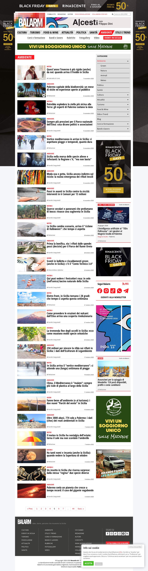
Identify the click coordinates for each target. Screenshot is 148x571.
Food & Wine (102, 109)
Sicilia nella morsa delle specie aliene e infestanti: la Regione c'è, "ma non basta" (69, 158)
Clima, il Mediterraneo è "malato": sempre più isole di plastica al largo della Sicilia (69, 384)
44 (73, 509)
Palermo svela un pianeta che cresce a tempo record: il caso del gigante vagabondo (70, 489)
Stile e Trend (102, 114)
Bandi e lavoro (56, 37)
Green (103, 65)
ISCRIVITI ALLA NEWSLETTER (113, 297)
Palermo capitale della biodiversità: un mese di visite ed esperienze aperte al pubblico (70, 88)
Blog (99, 119)
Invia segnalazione (83, 543)
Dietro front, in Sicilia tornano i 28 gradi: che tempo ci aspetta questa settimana (68, 297)
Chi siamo (79, 530)
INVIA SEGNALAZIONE (82, 14)
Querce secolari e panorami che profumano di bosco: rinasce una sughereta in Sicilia (70, 210)
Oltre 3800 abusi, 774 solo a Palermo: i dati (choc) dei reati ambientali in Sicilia (69, 419)
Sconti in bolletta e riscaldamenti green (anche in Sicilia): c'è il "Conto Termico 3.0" (70, 262)
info (120, 552)
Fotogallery (84, 37)
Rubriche (71, 37)
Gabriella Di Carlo (54, 78)
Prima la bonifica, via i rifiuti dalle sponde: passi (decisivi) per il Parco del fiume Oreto (69, 245)
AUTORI (70, 14)
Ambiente (101, 61)
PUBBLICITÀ (51, 14)
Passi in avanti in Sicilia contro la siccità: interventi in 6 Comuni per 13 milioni (68, 193)
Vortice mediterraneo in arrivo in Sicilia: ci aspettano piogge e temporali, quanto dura (69, 140)
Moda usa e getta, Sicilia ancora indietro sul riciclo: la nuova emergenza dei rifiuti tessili (70, 175)
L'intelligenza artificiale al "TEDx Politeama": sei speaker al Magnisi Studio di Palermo (113, 231)
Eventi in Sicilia (28, 533)
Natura (104, 70)
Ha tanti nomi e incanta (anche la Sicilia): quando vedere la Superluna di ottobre (69, 454)
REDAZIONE (62, 14)
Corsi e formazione (36, 37)
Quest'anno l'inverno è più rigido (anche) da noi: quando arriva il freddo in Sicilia (69, 71)
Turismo (100, 104)
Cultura (100, 95)
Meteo (103, 80)
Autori (78, 537)
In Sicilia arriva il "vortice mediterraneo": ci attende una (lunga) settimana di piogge (70, 367)
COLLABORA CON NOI (99, 14)
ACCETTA (88, 563)
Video (96, 37)
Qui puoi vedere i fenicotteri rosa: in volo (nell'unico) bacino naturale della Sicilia (68, 280)
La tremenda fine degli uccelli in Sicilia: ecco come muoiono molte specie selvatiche (70, 332)
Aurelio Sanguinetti (54, 131)
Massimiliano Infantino (55, 270)
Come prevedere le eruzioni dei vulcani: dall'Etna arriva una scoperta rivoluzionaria (69, 315)
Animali (104, 75)
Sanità (100, 90)
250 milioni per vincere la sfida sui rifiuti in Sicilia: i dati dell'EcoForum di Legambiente (70, 349)
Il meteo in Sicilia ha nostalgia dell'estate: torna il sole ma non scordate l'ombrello (69, 436)
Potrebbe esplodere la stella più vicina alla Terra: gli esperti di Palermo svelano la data (70, 105)
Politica (100, 85)
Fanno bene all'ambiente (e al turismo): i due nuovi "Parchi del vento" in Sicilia (68, 402)
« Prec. (30, 509)
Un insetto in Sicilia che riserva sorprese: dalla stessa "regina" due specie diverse (68, 471)
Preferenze (99, 564)
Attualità (101, 99)
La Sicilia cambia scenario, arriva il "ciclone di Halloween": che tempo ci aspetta (70, 227)
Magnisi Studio (103, 237)
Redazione (51, 96)
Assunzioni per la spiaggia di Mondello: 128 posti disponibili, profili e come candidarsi (112, 382)
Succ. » (81, 509)
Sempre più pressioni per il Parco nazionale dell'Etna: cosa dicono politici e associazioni (69, 123)
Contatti (79, 540)
